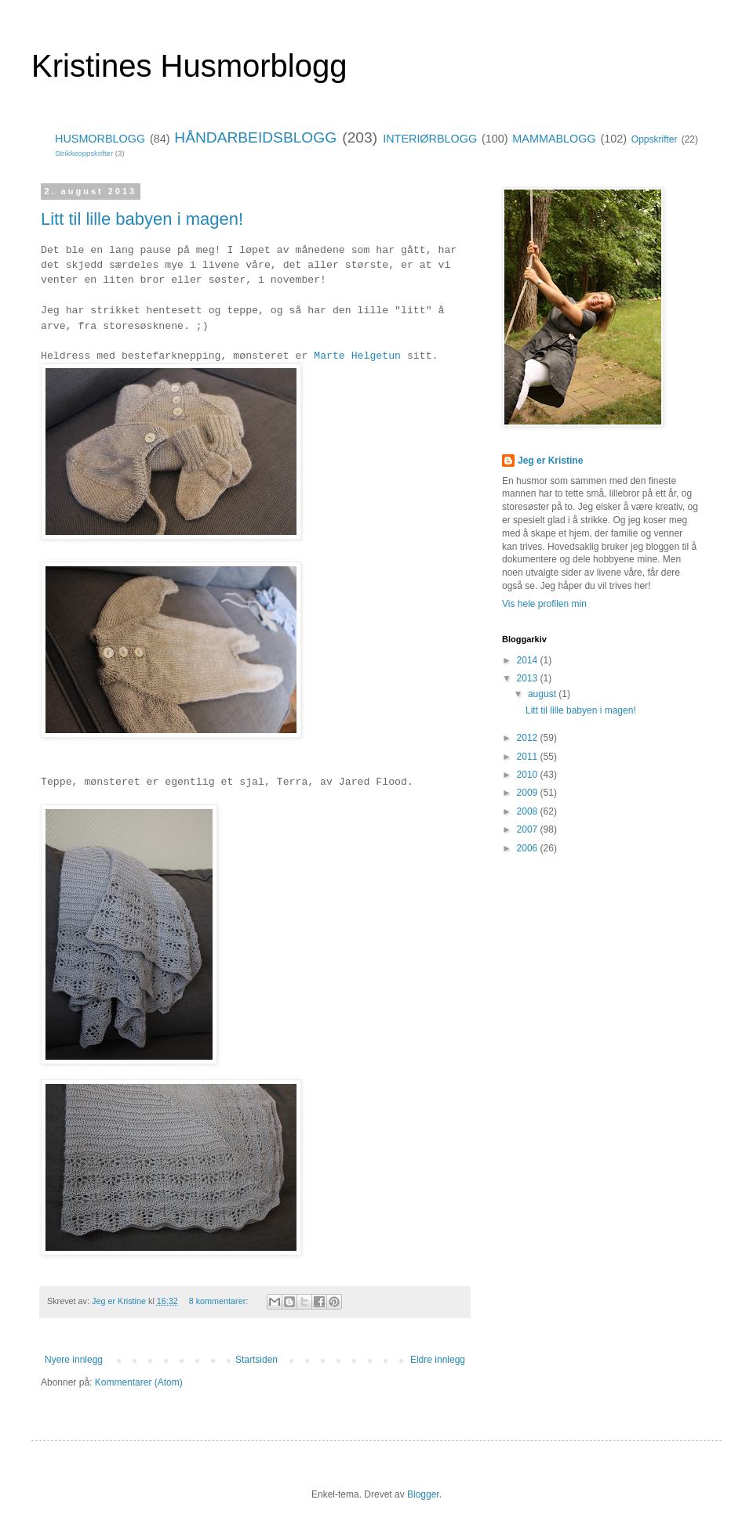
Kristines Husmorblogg (189, 66)
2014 (528, 660)
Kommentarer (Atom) (139, 1382)
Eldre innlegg (437, 1359)
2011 (528, 756)
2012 (528, 737)
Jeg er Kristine (550, 460)
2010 (528, 774)
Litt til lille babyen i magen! (142, 219)
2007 (528, 829)
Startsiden (256, 1359)
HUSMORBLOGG (100, 138)
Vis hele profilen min (544, 603)
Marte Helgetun (357, 356)
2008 (528, 811)
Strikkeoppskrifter (84, 153)
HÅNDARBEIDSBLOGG (255, 137)
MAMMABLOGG (553, 138)
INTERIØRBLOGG (430, 138)
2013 (528, 678)
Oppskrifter (654, 139)
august (543, 693)
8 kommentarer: (220, 1301)
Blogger (423, 1494)
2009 (528, 792)
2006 (528, 848)
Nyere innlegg (74, 1359)
